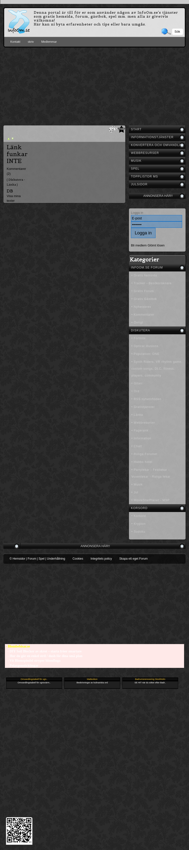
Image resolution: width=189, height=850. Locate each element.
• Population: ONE (145, 354)
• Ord (135, 391)
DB (10, 191)
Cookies (78, 558)
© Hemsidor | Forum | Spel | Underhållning (37, 558)
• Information (141, 438)
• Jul (134, 492)
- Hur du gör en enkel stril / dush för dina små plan (43, 656)
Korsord (139, 508)
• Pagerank (139, 430)
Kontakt (15, 41)
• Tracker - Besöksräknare (151, 283)
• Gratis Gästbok (144, 299)
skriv (31, 41)
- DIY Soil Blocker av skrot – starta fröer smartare (43, 651)
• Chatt (136, 446)
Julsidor (139, 184)
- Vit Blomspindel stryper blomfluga (33, 660)
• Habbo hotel (141, 462)
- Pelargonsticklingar (21, 665)
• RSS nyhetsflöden (146, 399)
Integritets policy (101, 558)
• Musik (137, 484)
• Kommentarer (142, 314)
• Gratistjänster (143, 407)
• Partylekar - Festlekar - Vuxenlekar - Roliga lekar (151, 473)
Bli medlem (139, 245)
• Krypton (138, 524)
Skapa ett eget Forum (133, 558)
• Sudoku (138, 531)
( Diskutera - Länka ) (16, 182)
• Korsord (138, 516)
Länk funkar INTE (17, 154)
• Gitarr (137, 383)
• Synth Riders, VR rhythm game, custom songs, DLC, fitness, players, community (156, 368)
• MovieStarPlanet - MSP (150, 500)
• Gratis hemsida (144, 275)
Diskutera (140, 330)
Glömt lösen (156, 245)
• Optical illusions (144, 346)
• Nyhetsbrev (141, 307)
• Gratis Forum (142, 291)
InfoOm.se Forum (147, 267)
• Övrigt (137, 322)
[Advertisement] (94, 85)
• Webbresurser (143, 422)
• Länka (137, 415)
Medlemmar (49, 41)
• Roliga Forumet (144, 454)
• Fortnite (138, 338)
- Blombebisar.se (17, 646)
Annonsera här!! (158, 196)
